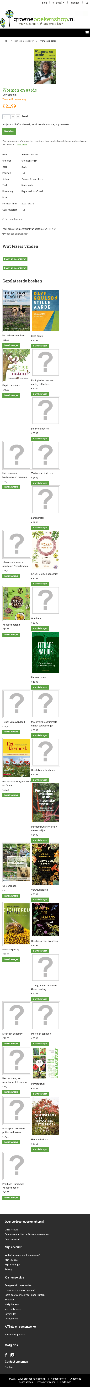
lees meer (22, 144)
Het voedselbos (39, 1139)
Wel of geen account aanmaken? (22, 1255)
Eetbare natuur (39, 677)
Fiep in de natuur (11, 385)
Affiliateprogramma (15, 1334)
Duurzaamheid (12, 1239)
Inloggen (75, 2)
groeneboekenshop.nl (35, 1378)
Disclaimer (65, 1382)
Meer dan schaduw (12, 1033)
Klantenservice (58, 1378)
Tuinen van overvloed (13, 722)
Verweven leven (39, 889)
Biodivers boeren (40, 428)
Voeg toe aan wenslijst (15, 233)
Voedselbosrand (11, 624)
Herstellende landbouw (43, 770)
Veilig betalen (12, 1304)
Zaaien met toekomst (42, 473)
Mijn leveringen (12, 1264)
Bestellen (10, 1299)
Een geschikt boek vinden (18, 1285)
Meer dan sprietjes (41, 1033)
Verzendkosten (13, 1309)
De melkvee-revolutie (13, 335)
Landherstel (37, 517)
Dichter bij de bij (10, 949)
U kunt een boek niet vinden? (20, 1290)
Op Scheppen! (9, 885)
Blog (44, 2)
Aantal (25, 116)
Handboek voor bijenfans (44, 941)
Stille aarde (37, 336)
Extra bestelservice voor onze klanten (25, 1294)
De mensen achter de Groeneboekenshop (27, 1234)
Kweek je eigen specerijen (44, 574)
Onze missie (11, 1229)
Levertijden (10, 1314)
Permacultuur (38, 1083)
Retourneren (11, 1318)
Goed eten (36, 618)
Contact (9, 1367)
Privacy (8, 1269)
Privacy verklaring (46, 1382)
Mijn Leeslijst (11, 1260)
